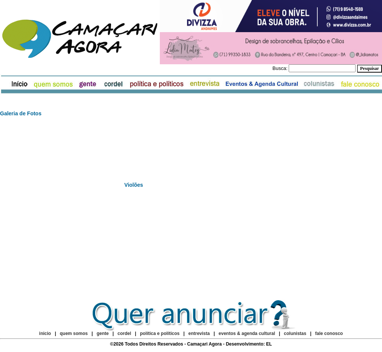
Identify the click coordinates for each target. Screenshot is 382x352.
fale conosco (329, 333)
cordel (124, 333)
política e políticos (159, 333)
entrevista (199, 333)
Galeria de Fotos (21, 113)
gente (103, 333)
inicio (45, 333)
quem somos (74, 333)
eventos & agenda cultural (247, 333)
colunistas (295, 333)
